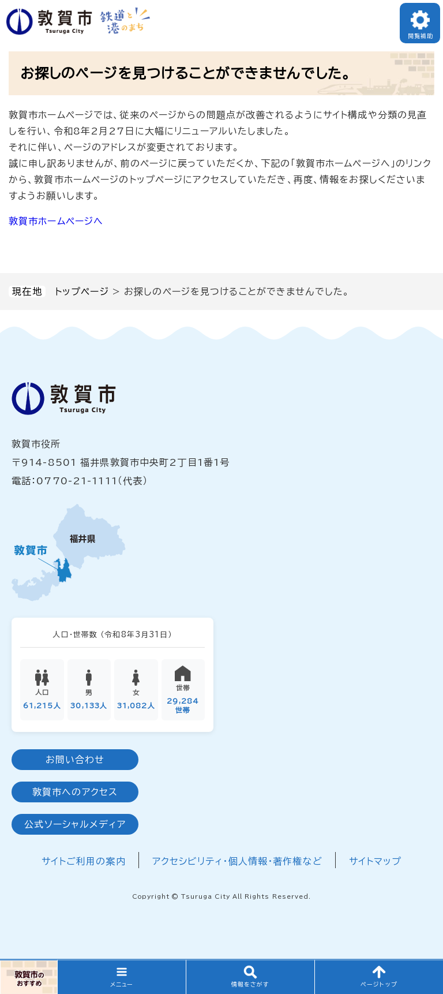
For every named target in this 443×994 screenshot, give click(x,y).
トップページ (82, 291)
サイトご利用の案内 (84, 861)
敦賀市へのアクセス (75, 792)
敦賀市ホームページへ (56, 221)
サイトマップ (375, 861)
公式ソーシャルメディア (74, 824)
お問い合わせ (75, 759)
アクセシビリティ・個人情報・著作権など (237, 861)
